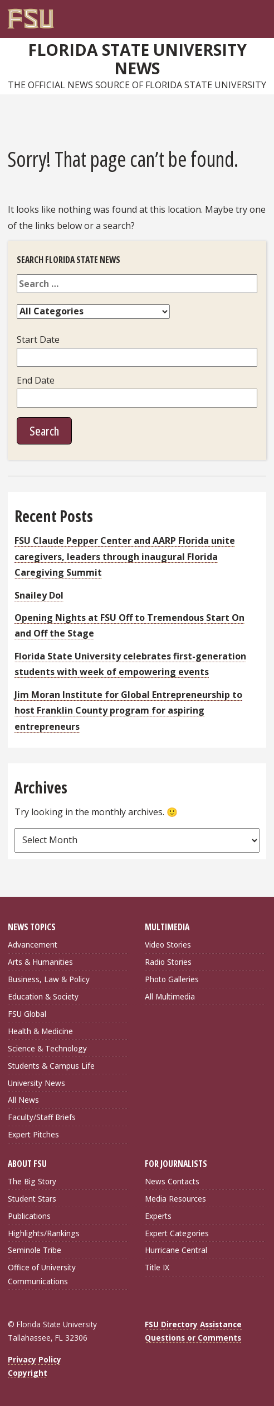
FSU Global (27, 1013)
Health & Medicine (40, 1031)
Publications (29, 1216)
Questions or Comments (193, 1337)
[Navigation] (260, 14)
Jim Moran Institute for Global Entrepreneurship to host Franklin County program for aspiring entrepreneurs (128, 710)
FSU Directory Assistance (193, 1324)
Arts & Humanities (40, 962)
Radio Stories (168, 962)
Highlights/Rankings (44, 1233)
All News (23, 1099)
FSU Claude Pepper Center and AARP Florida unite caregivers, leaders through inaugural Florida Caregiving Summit (124, 556)
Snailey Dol (38, 595)
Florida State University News (137, 59)
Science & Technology (47, 1048)
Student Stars (32, 1198)
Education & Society (43, 996)
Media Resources (175, 1198)
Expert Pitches (33, 1134)
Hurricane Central (176, 1250)
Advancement (32, 944)
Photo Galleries (172, 979)
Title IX (157, 1267)
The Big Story (32, 1181)
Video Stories (168, 944)
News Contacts (172, 1181)
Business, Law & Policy (49, 979)
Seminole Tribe (34, 1250)
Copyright (27, 1372)
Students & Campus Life (51, 1065)
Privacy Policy (34, 1359)
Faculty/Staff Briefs (42, 1117)
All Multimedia (170, 996)
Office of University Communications (42, 1274)
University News (36, 1083)
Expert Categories (177, 1233)
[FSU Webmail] (237, 14)
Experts (158, 1216)
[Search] (249, 14)
